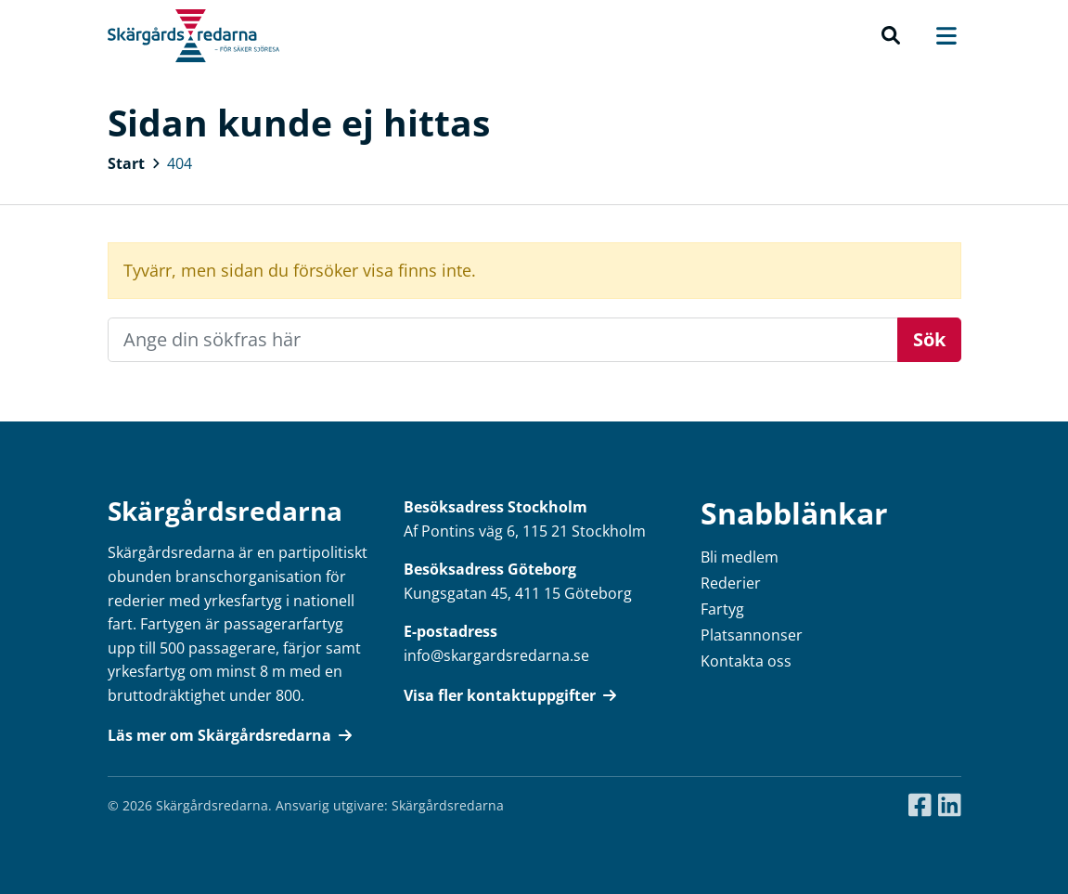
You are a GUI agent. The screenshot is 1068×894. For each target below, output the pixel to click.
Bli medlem (739, 557)
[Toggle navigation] (936, 35)
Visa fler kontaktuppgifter (510, 695)
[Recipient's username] (503, 339)
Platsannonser (752, 635)
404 (179, 163)
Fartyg (722, 609)
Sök (929, 339)
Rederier (731, 583)
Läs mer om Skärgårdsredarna (230, 735)
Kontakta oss (746, 661)
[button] (890, 36)
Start (126, 163)
